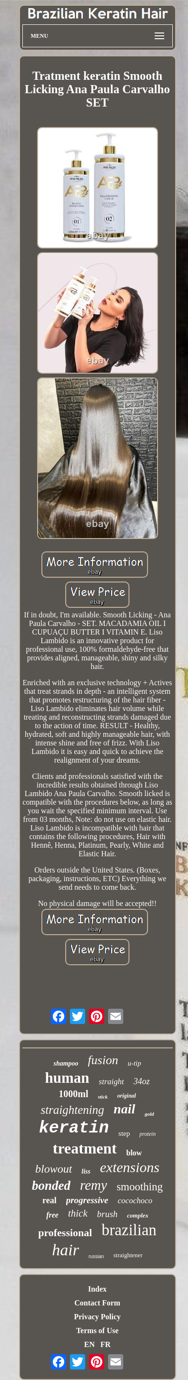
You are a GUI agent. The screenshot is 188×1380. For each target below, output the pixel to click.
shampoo (65, 1063)
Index (97, 1289)
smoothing (140, 1187)
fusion (103, 1060)
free (52, 1215)
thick (78, 1213)
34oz (141, 1081)
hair (65, 1250)
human (67, 1077)
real (49, 1200)
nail (124, 1108)
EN (89, 1344)
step (124, 1133)
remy (93, 1185)
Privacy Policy (97, 1317)
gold (149, 1114)
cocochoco (135, 1200)
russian (96, 1256)
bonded (51, 1185)
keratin (74, 1128)
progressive (87, 1200)
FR (105, 1344)
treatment (85, 1148)
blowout (53, 1169)
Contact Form (97, 1303)
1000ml (73, 1094)
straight (111, 1081)
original (126, 1095)
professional (65, 1233)
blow (134, 1153)
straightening (72, 1109)
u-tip (134, 1063)
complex (137, 1215)
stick (103, 1097)
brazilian (128, 1230)
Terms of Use (97, 1330)
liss (85, 1171)
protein (147, 1134)
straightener (127, 1255)
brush (107, 1214)
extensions (129, 1167)
